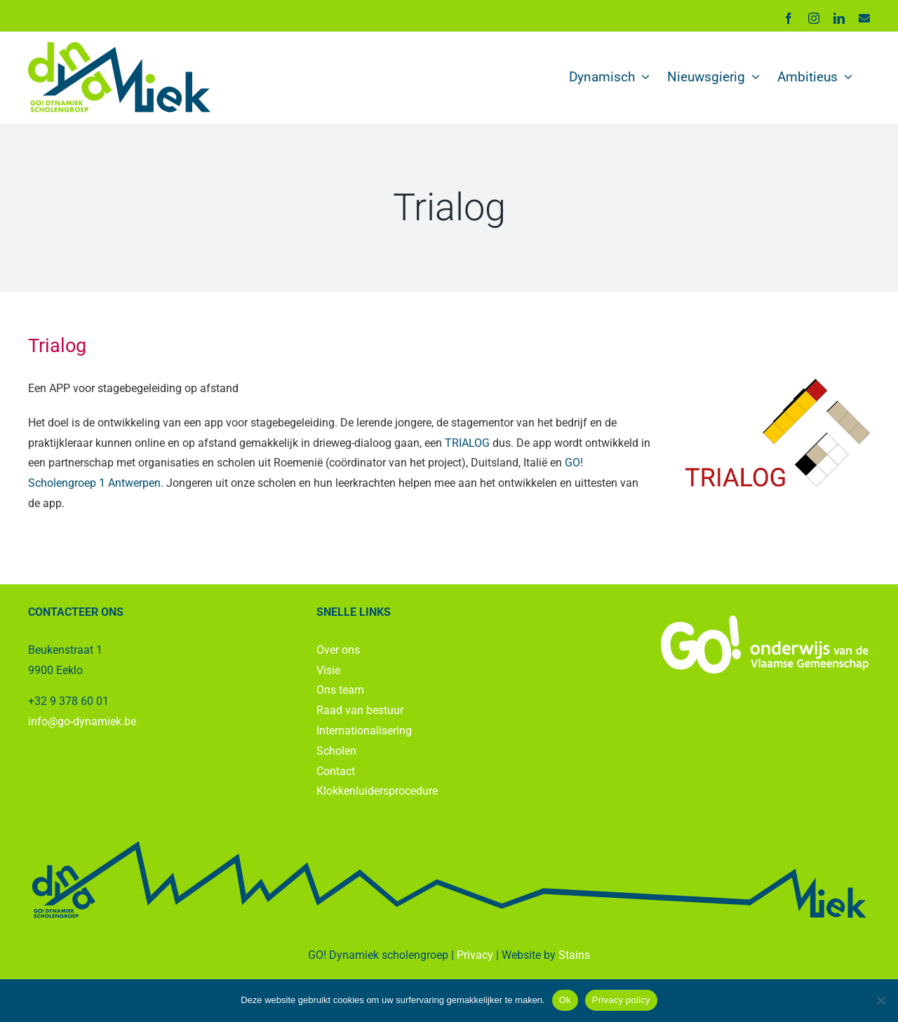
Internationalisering (364, 730)
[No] (880, 1000)
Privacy (475, 955)
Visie (328, 670)
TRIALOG (467, 443)
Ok (565, 1000)
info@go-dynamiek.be (82, 721)
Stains (574, 955)
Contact (335, 771)
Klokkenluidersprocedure (377, 791)
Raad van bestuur (359, 710)
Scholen (336, 751)
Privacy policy (621, 1000)
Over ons (338, 650)
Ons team (340, 690)
